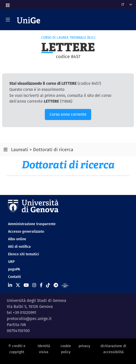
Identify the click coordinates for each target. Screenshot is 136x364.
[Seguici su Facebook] (41, 285)
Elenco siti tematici (23, 254)
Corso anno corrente (68, 114)
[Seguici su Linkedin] (10, 285)
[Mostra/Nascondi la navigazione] (7, 19)
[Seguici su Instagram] (34, 285)
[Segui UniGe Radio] (65, 285)
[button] (7, 3)
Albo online (17, 238)
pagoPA (14, 269)
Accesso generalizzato (26, 231)
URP (11, 261)
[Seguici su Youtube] (26, 285)
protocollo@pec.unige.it (29, 318)
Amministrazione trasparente (32, 223)
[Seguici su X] (18, 285)
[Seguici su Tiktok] (48, 285)
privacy (84, 345)
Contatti (14, 276)
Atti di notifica (19, 246)
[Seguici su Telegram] (56, 285)
